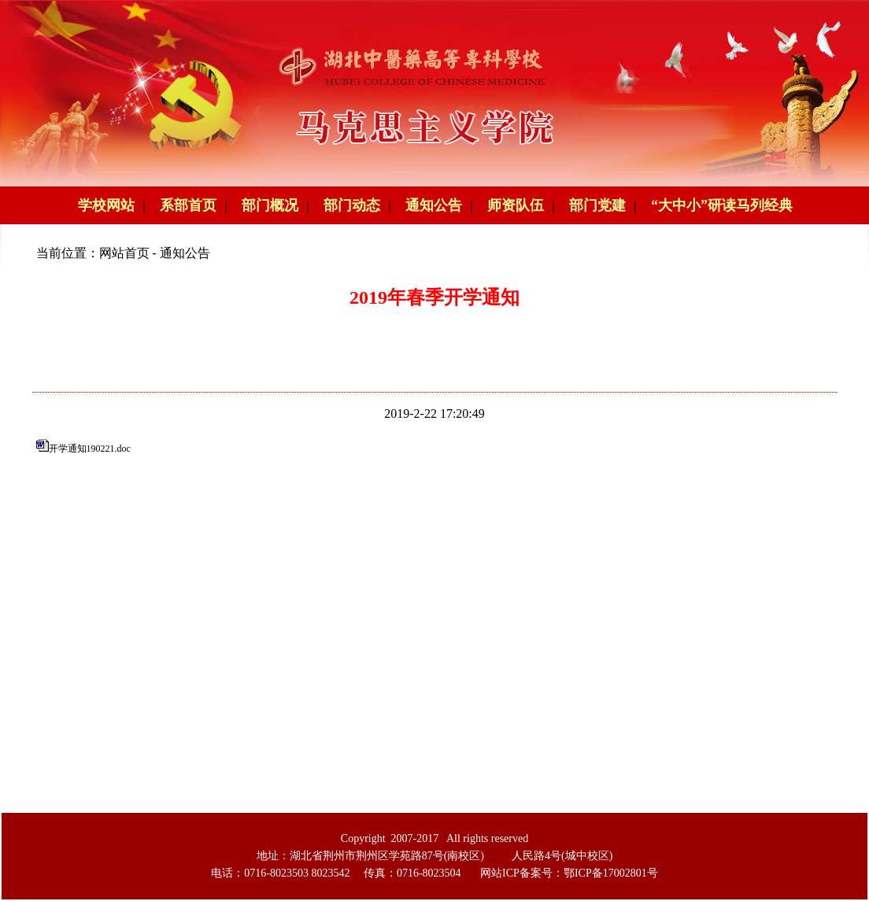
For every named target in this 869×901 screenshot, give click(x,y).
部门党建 (597, 205)
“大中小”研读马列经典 (722, 205)
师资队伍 (515, 205)
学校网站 (106, 205)
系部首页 (188, 205)
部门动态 (352, 205)
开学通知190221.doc (90, 448)
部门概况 (270, 205)
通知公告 (433, 205)
